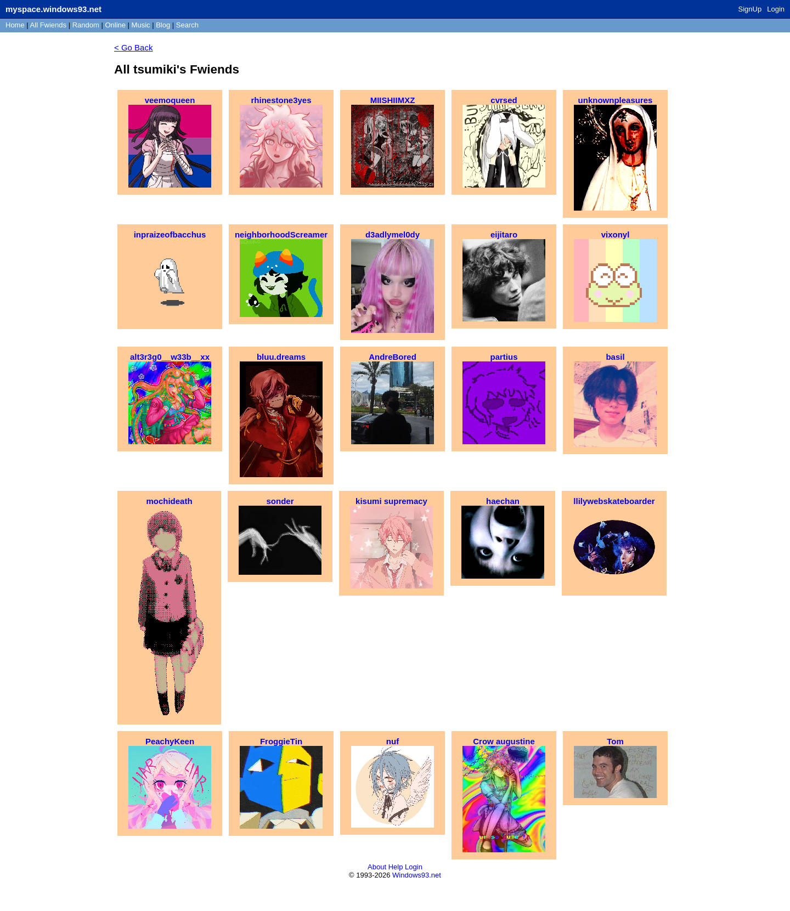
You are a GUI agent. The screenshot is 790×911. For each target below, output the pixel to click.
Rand (85, 25)
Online (115, 25)
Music (141, 25)
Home (15, 25)
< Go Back (133, 47)
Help (395, 867)
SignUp (750, 9)
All (48, 25)
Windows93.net (416, 875)
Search (187, 25)
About (377, 867)
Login (776, 9)
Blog (163, 25)
